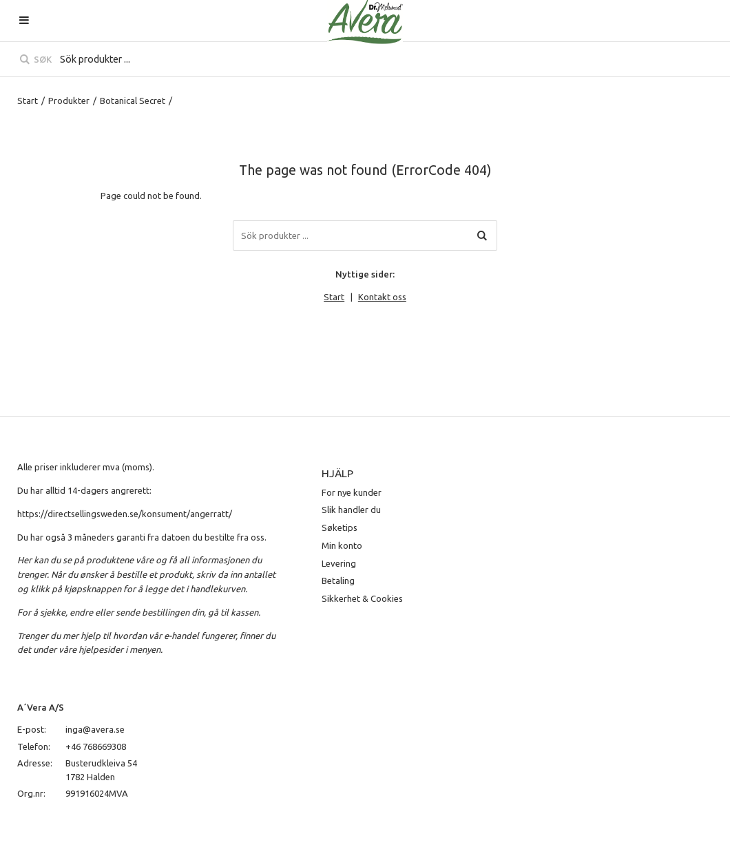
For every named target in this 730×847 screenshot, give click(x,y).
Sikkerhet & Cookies (362, 598)
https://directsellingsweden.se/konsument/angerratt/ (124, 514)
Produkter (69, 100)
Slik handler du (351, 509)
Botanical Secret (132, 100)
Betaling (338, 580)
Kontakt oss (382, 297)
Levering (339, 563)
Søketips (339, 527)
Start (27, 100)
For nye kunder (352, 492)
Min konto (342, 545)
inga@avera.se (95, 729)
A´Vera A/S (40, 707)
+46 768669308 (95, 746)
